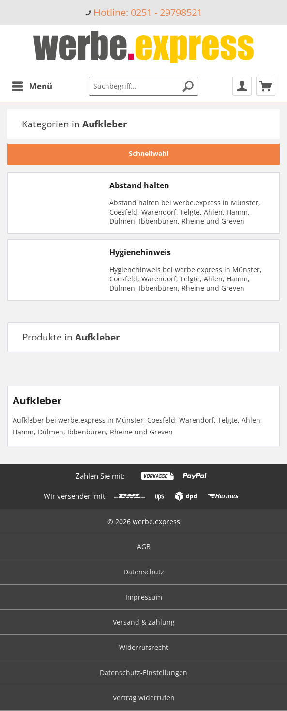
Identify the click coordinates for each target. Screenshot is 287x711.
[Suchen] (188, 86)
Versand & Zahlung (144, 622)
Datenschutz (143, 571)
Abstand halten (139, 185)
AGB (144, 546)
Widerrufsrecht (143, 647)
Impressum (143, 597)
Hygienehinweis (140, 252)
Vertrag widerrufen (144, 697)
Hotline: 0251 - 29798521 (147, 12)
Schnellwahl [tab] (143, 153)
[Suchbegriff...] (144, 86)
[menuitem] (143, 12)
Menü (32, 85)
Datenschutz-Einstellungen (143, 672)
